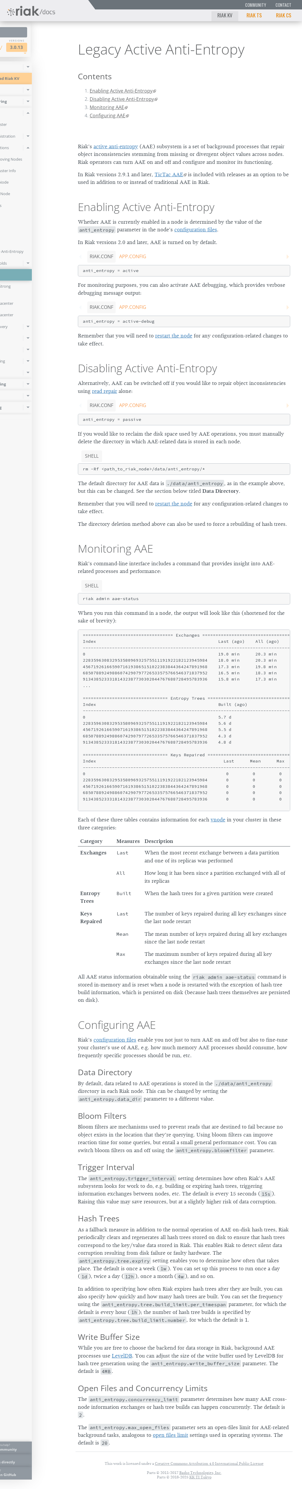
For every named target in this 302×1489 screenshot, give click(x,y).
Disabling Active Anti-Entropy (122, 99)
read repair (104, 391)
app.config (132, 256)
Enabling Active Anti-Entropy (121, 91)
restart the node (173, 336)
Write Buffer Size (109, 1336)
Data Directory (105, 1072)
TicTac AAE (169, 174)
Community (255, 5)
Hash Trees (98, 1218)
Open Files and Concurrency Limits (143, 1388)
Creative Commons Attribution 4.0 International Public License (209, 1463)
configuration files (195, 230)
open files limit (170, 1435)
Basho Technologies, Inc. (200, 1472)
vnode (218, 820)
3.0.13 (50, 47)
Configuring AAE (107, 115)
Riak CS (283, 15)
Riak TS (254, 15)
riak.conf (101, 256)
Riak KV (224, 15)
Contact (283, 5)
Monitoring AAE (107, 107)
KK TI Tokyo (200, 1477)
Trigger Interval (106, 1167)
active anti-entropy (115, 146)
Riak (22, 47)
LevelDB (122, 1356)
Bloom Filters (102, 1115)
